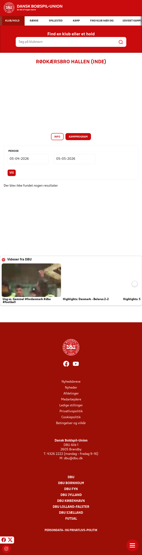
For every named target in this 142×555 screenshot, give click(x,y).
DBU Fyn (71, 489)
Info (57, 137)
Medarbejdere (71, 399)
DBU (71, 477)
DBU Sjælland (71, 512)
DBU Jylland (71, 495)
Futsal (71, 518)
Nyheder (71, 387)
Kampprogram (78, 137)
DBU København (71, 501)
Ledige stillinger (71, 405)
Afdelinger (71, 393)
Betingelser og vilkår (71, 423)
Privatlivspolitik (71, 411)
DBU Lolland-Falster (71, 507)
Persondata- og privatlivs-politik (71, 530)
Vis (11, 173)
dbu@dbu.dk (73, 458)
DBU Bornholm (71, 483)
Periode (13, 151)
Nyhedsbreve (71, 381)
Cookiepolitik (71, 417)
